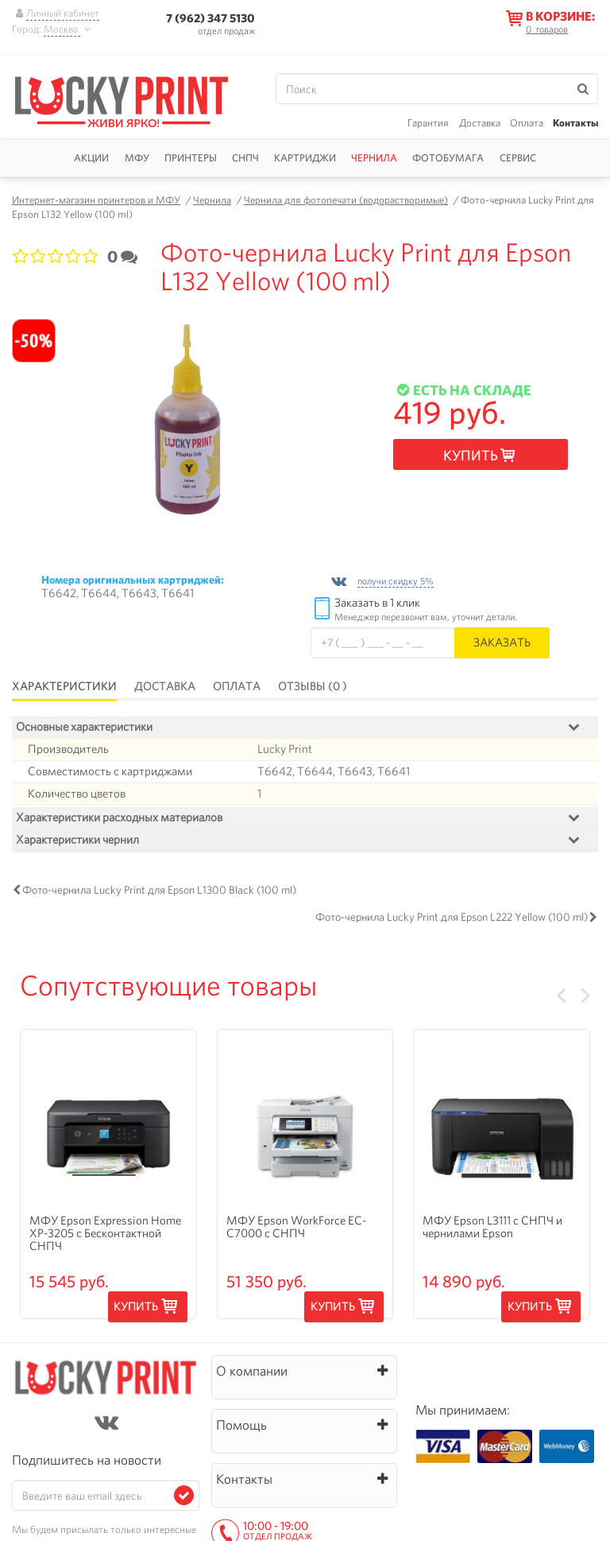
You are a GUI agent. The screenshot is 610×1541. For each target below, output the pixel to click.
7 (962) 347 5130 (210, 17)
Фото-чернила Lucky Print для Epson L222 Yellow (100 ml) (451, 959)
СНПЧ (245, 158)
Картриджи (305, 158)
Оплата (526, 123)
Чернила (374, 158)
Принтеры (190, 158)
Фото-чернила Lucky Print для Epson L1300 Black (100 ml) (159, 932)
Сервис (518, 158)
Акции (91, 158)
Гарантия (428, 123)
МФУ (137, 158)
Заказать (502, 642)
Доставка (479, 123)
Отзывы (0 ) (312, 686)
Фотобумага (448, 158)
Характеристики (64, 686)
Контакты (575, 123)
